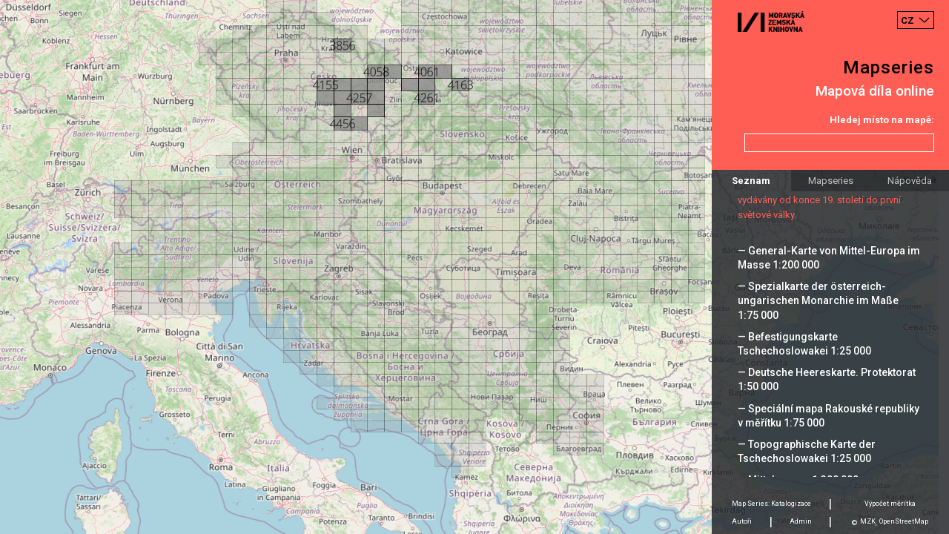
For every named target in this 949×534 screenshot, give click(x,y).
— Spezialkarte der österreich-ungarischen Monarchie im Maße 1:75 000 (818, 300)
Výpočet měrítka (890, 503)
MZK (868, 521)
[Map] (474, 267)
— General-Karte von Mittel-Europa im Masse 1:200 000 (829, 258)
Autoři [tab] (742, 521)
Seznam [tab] (751, 180)
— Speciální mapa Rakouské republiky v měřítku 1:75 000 (828, 416)
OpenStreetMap (903, 521)
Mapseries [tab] (830, 180)
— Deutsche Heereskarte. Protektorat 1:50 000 (827, 379)
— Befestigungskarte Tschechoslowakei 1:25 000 (804, 344)
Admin (801, 521)
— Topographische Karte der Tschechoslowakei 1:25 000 (807, 451)
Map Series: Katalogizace (771, 503)
